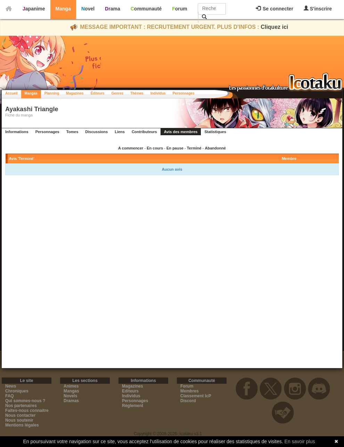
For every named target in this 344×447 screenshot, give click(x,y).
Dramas (71, 400)
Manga (63, 8)
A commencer (130, 148)
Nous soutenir (19, 420)
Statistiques (215, 132)
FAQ (9, 395)
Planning (51, 93)
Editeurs (130, 391)
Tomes (72, 132)
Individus (158, 93)
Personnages (184, 93)
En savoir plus (300, 441)
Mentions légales (22, 425)
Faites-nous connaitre (27, 410)
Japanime (34, 8)
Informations (16, 132)
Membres (189, 391)
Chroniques (16, 391)
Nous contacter (20, 415)
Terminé (194, 148)
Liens (120, 132)
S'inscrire (318, 8)
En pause (174, 148)
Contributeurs (144, 132)
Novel (88, 8)
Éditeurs (98, 93)
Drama (112, 8)
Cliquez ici (274, 27)
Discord (188, 400)
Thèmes (137, 93)
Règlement (132, 405)
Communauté (146, 8)
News (10, 386)
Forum (179, 8)
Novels (70, 395)
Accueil (11, 93)
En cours (155, 148)
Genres (117, 93)
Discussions (96, 132)
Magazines (75, 93)
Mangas (31, 93)
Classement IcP (195, 395)
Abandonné (215, 148)
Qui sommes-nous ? (25, 400)
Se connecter (274, 8)
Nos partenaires (21, 405)
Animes (71, 386)
